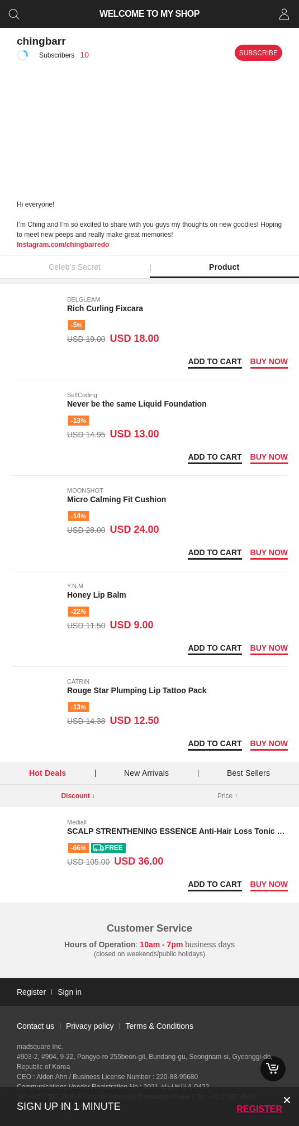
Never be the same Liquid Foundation (137, 403)
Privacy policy (90, 1026)
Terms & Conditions (159, 1026)
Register (259, 1109)
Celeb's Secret (75, 267)
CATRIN (78, 681)
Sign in (70, 991)
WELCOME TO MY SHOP (149, 13)
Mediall (77, 822)
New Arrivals (146, 773)
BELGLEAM (83, 299)
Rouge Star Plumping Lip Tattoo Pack (136, 690)
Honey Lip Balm (96, 594)
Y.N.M (75, 586)
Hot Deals (47, 773)
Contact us (35, 1026)
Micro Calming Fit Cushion (116, 499)
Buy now (269, 361)
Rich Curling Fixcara (105, 308)
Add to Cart (214, 361)
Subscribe (258, 53)
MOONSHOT (85, 490)
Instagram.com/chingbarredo (63, 245)
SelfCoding (82, 395)
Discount (78, 796)
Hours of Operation (100, 944)
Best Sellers (248, 773)
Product (224, 267)
